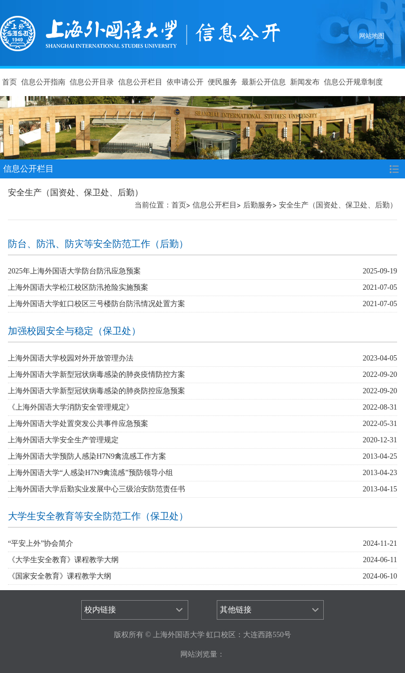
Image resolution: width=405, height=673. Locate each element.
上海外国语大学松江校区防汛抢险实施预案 (78, 287)
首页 (9, 82)
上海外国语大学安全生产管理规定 (63, 440)
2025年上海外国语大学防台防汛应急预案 (74, 271)
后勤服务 (258, 205)
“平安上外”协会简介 (40, 543)
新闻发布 (305, 82)
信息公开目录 (92, 82)
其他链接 (236, 609)
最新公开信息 (264, 82)
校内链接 (100, 609)
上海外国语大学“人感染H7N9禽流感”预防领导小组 (90, 473)
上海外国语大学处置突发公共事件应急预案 (78, 424)
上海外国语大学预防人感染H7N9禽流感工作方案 (87, 456)
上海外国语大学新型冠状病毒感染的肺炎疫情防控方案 (96, 374)
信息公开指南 (43, 82)
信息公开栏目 (140, 82)
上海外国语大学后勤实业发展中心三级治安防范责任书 (96, 489)
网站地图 (371, 36)
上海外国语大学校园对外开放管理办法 (70, 358)
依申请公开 (185, 82)
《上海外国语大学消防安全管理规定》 (70, 407)
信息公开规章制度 (353, 82)
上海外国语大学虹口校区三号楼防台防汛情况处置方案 (96, 304)
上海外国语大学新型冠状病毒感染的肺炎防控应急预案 (96, 391)
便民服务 (222, 82)
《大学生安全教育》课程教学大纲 (63, 560)
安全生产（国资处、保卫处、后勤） (338, 205)
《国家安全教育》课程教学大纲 (59, 576)
